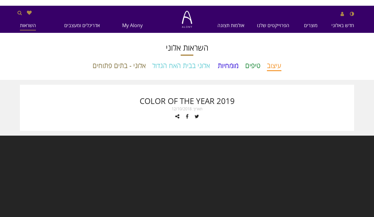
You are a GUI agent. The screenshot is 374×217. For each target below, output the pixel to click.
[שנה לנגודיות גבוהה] (352, 14)
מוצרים (311, 25)
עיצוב (274, 65)
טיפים (252, 65)
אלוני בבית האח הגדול (181, 65)
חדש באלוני (342, 25)
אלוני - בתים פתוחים (119, 65)
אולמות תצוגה (230, 25)
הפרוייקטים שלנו (273, 25)
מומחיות (228, 65)
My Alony (132, 25)
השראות (28, 25)
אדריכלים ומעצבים (82, 25)
